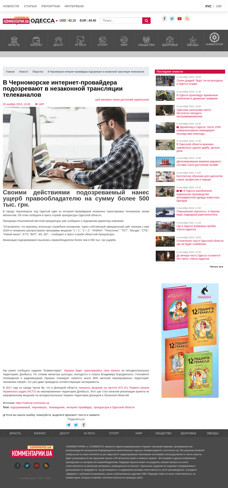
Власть (14, 41)
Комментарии (28, 478)
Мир (124, 41)
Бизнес (36, 41)
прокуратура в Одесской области (114, 407)
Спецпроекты (187, 6)
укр (219, 6)
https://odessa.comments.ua (32, 402)
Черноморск (39, 407)
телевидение (57, 407)
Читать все (216, 266)
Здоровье (169, 41)
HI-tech (80, 41)
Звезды (193, 41)
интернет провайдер (79, 407)
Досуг (58, 41)
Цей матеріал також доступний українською (122, 99)
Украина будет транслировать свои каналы (92, 370)
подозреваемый (20, 407)
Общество (146, 41)
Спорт (103, 41)
